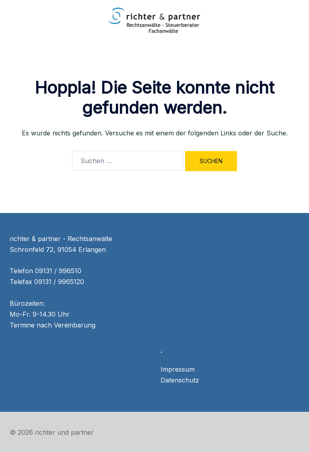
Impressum (178, 369)
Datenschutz (180, 380)
